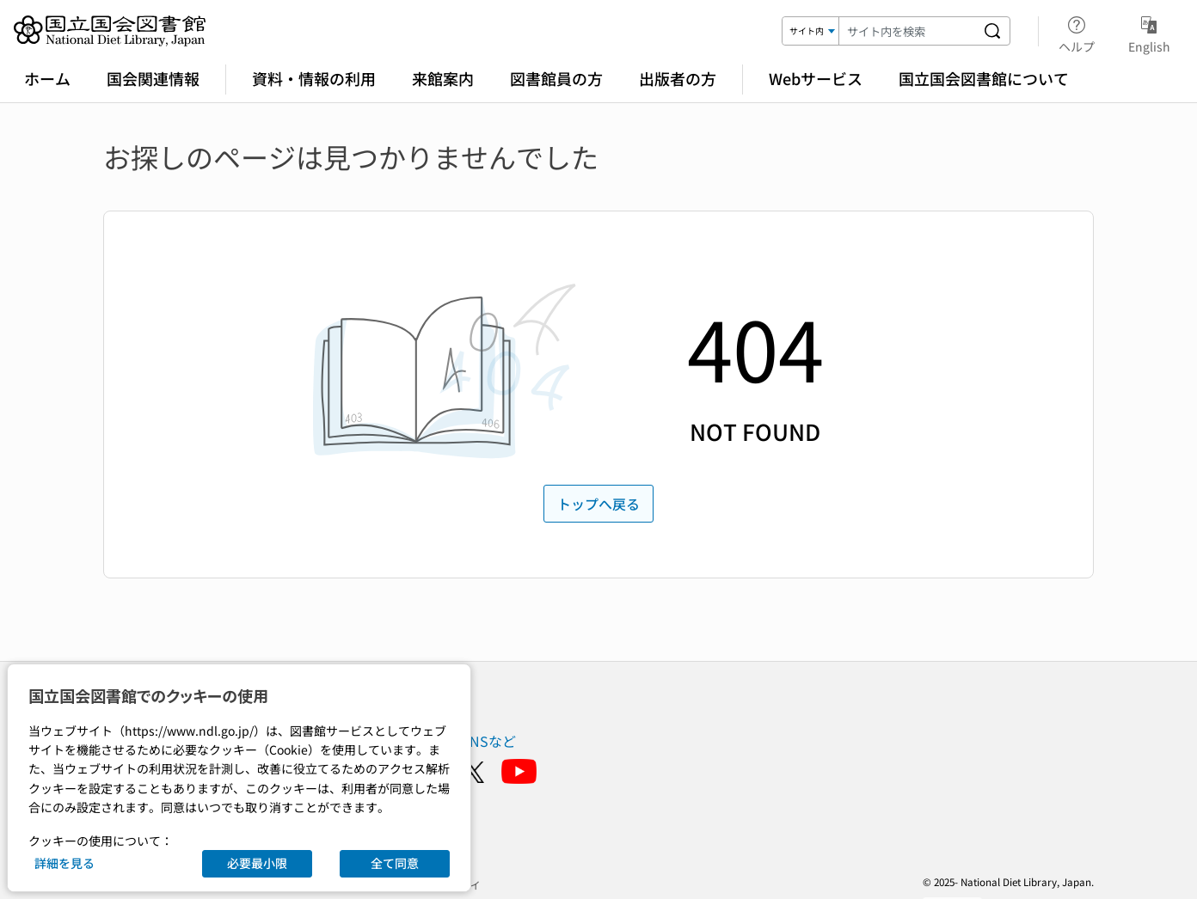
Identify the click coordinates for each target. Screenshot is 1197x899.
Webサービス (815, 78)
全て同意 (395, 862)
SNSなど (488, 741)
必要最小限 (257, 862)
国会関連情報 (153, 78)
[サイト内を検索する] (992, 31)
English (1149, 31)
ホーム (47, 78)
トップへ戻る (598, 503)
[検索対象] (811, 31)
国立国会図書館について (984, 78)
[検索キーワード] (907, 31)
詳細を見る (64, 862)
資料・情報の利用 (314, 78)
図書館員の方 (556, 78)
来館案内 (443, 78)
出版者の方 (677, 78)
